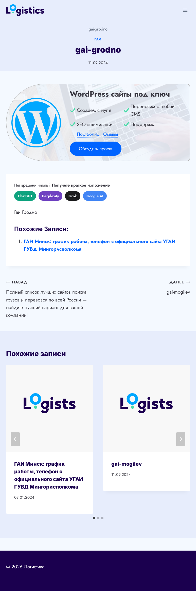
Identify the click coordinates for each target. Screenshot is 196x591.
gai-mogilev (146, 286)
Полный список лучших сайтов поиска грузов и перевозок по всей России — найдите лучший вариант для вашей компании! (49, 298)
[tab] (94, 518)
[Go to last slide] (15, 439)
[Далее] (180, 439)
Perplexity (50, 196)
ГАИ (98, 39)
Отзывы (110, 134)
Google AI (94, 196)
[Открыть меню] (185, 10)
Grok (72, 196)
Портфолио (88, 134)
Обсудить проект (95, 148)
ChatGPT (25, 196)
